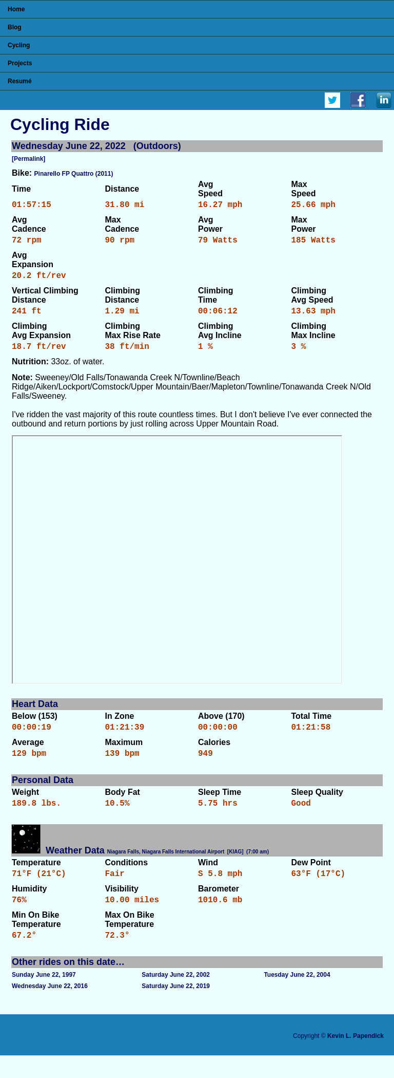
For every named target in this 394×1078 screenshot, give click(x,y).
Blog (15, 27)
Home (16, 9)
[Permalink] (28, 158)
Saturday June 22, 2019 (176, 1008)
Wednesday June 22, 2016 (50, 1008)
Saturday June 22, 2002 (176, 997)
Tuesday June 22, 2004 (297, 997)
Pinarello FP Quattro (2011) (73, 173)
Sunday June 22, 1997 (44, 997)
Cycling (19, 45)
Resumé (20, 81)
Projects (20, 63)
